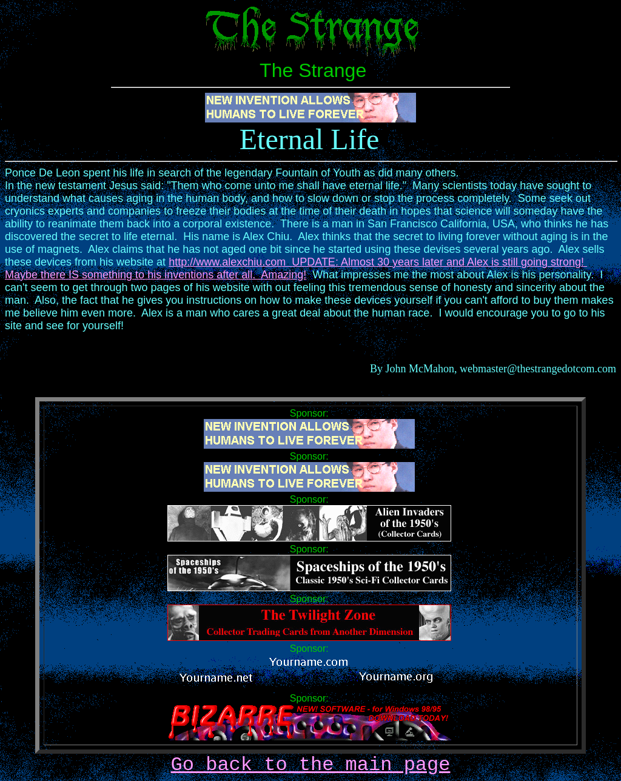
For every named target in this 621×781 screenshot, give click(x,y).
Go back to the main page (311, 765)
